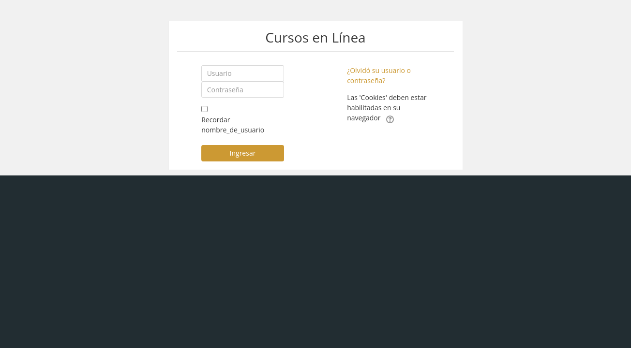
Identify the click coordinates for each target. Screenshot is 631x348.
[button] (390, 118)
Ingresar (243, 153)
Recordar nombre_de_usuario (232, 124)
